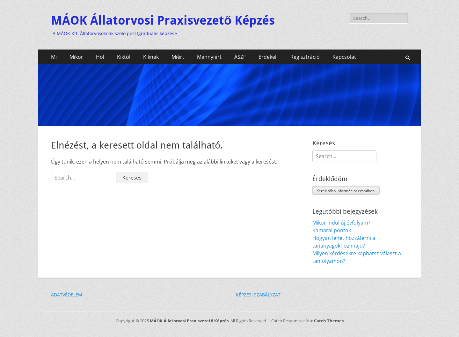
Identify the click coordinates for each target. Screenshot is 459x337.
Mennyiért (209, 56)
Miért (177, 56)
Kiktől (123, 56)
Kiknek (151, 56)
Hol (100, 56)
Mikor (76, 56)
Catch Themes (329, 321)
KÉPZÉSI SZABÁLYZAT (258, 295)
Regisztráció (305, 56)
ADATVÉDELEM (66, 295)
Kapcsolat (344, 56)
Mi (54, 56)
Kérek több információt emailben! (346, 191)
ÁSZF (240, 56)
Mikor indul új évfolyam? (341, 222)
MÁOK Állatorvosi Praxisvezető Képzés (163, 20)
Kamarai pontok (331, 230)
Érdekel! (268, 56)
